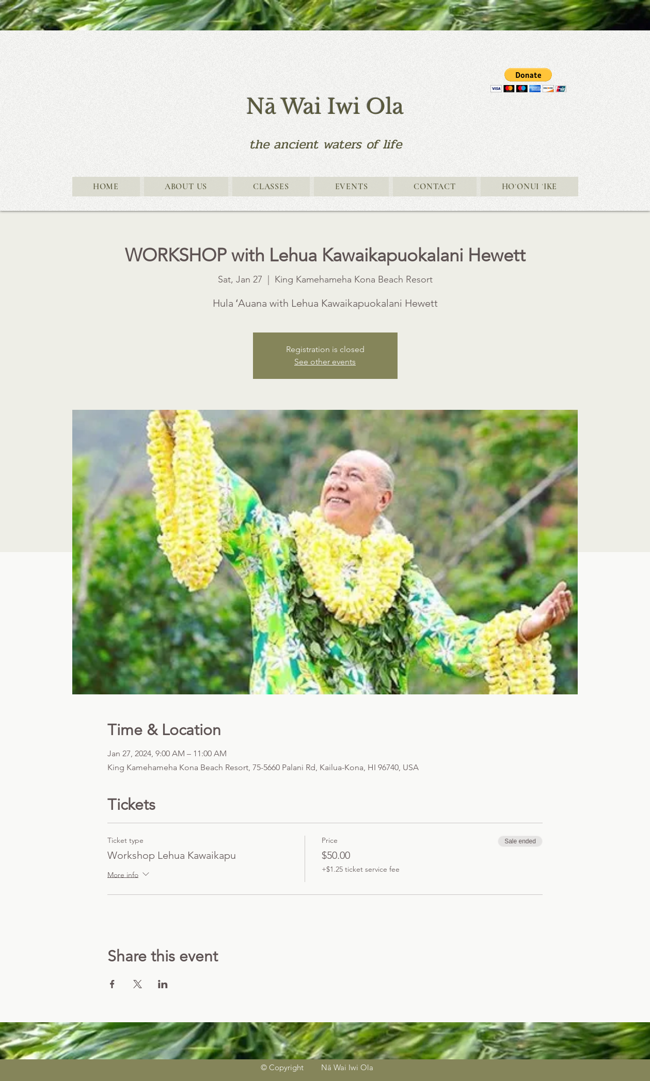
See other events (325, 362)
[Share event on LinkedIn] (163, 984)
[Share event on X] (137, 984)
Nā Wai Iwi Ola (325, 107)
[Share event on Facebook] (112, 984)
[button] (528, 80)
